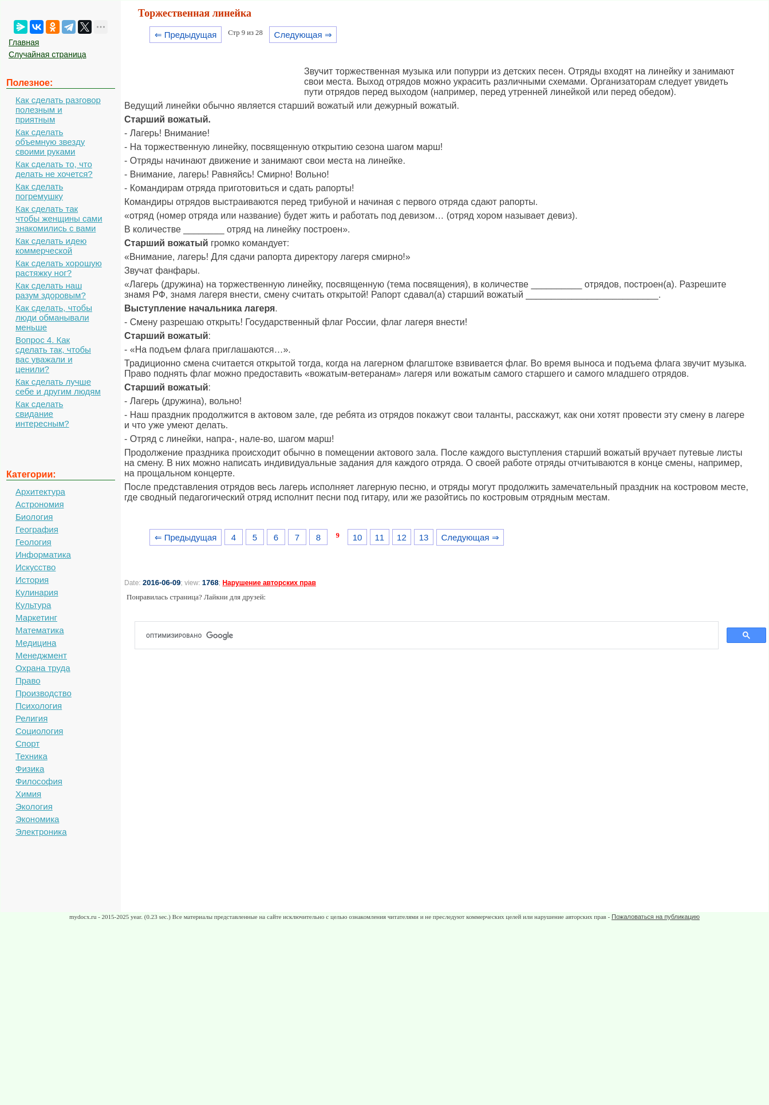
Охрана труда (42, 668)
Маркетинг (36, 617)
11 (379, 537)
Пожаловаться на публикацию (656, 916)
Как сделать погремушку (39, 191)
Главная (24, 42)
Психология (38, 706)
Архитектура (40, 491)
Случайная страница (47, 54)
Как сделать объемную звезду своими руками (50, 141)
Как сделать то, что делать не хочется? (54, 169)
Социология (39, 731)
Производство (43, 693)
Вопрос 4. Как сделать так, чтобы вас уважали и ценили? (53, 354)
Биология (34, 517)
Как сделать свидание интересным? (42, 413)
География (36, 529)
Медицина (35, 643)
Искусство (35, 567)
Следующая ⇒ (303, 35)
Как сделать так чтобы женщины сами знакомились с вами (58, 218)
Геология (33, 542)
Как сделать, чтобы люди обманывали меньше (53, 317)
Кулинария (36, 592)
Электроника (41, 831)
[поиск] (431, 635)
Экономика (37, 819)
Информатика (43, 554)
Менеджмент (41, 655)
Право (28, 680)
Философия (38, 781)
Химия (28, 794)
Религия (31, 718)
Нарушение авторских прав (269, 583)
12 (402, 537)
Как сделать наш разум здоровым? (50, 290)
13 (424, 537)
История (32, 580)
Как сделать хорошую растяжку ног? (58, 268)
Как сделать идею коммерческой (50, 245)
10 (357, 537)
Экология (34, 806)
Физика (29, 769)
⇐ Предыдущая (186, 35)
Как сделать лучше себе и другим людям (58, 386)
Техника (31, 756)
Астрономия (39, 504)
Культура (33, 605)
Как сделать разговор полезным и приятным (58, 109)
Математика (39, 630)
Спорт (27, 743)
